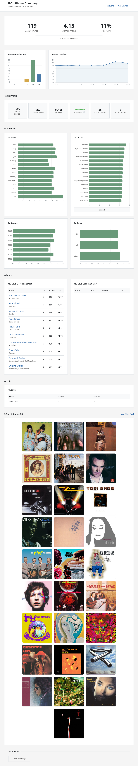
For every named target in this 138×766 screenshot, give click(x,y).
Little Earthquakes (16, 334)
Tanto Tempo (14, 319)
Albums (110, 5)
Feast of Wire (14, 350)
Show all (102, 210)
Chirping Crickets (16, 365)
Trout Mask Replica (17, 358)
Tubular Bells (14, 326)
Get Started (123, 5)
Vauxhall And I (15, 303)
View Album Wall (127, 414)
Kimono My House (17, 311)
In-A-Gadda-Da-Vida (17, 295)
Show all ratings (19, 758)
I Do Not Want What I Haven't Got (23, 342)
